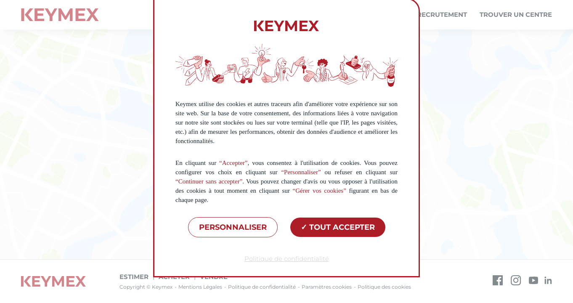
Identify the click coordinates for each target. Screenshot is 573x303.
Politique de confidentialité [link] (286, 259)
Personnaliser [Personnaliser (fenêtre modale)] (233, 227)
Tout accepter (338, 227)
